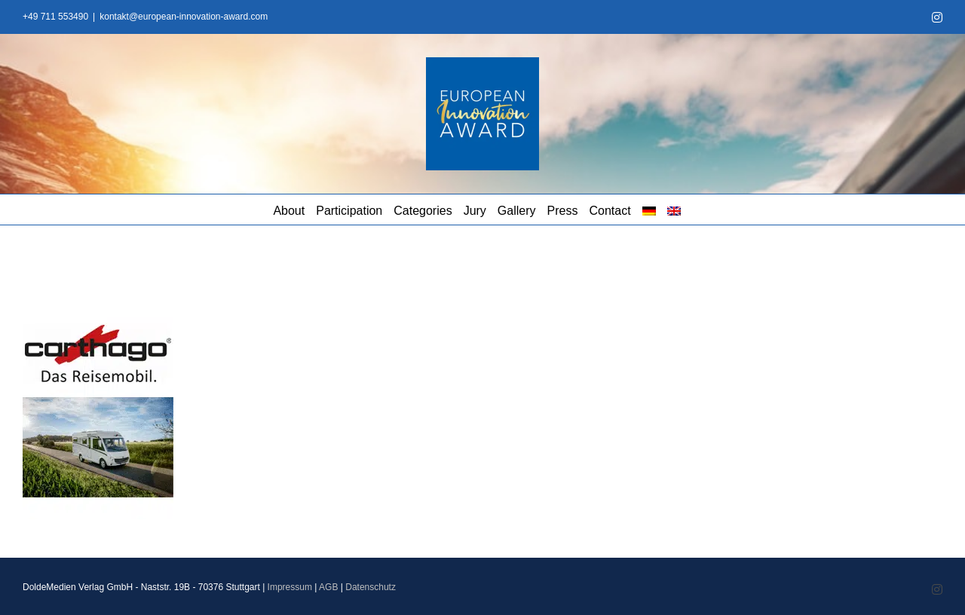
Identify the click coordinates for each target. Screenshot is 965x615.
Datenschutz (370, 587)
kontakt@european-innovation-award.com (184, 16)
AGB (328, 587)
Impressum (290, 587)
